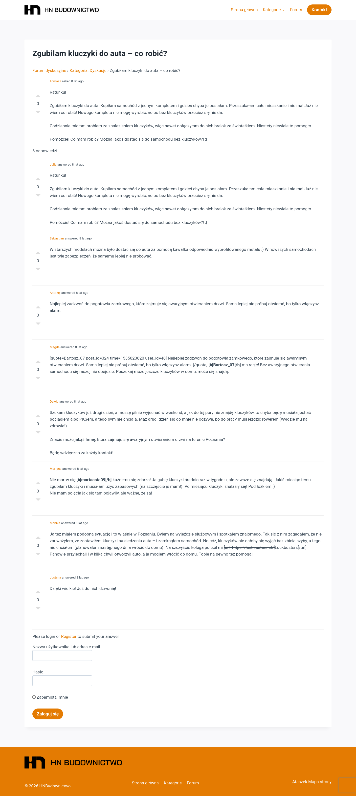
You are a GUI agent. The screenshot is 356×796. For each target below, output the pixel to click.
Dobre (38, 93)
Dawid (54, 401)
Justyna (55, 577)
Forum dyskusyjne (49, 70)
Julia (53, 164)
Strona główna (244, 9)
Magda (55, 347)
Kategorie (173, 782)
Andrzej (55, 293)
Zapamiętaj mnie (50, 697)
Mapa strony (320, 781)
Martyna (56, 469)
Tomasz (55, 81)
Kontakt (319, 9)
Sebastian (57, 238)
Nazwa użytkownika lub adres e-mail (66, 646)
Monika (55, 523)
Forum (296, 9)
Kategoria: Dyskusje (87, 70)
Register (68, 636)
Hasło (37, 671)
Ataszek (299, 781)
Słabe (38, 113)
